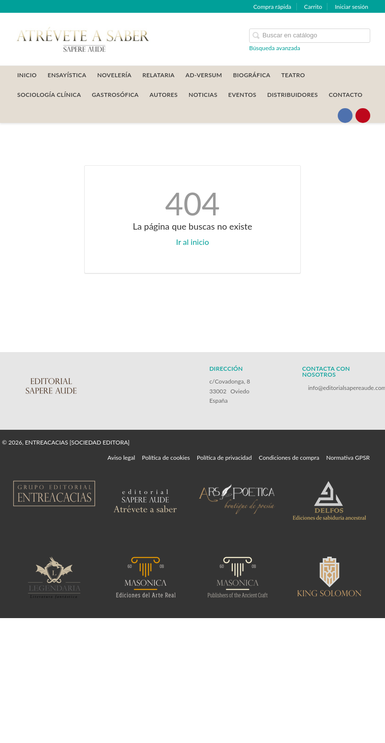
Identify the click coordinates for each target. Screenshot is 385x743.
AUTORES (164, 94)
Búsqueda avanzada (274, 48)
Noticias (203, 94)
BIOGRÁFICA (251, 75)
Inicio (27, 75)
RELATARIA (158, 75)
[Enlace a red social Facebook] (345, 115)
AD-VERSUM (204, 75)
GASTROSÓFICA (115, 94)
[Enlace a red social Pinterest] (362, 115)
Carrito (313, 6)
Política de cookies (166, 457)
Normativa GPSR (348, 457)
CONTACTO (346, 94)
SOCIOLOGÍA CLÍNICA (49, 94)
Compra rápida (272, 6)
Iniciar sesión (351, 6)
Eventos (242, 94)
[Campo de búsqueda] (309, 36)
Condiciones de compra (288, 457)
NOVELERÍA (114, 75)
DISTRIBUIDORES (292, 94)
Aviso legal (121, 457)
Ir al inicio (192, 241)
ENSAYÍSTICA (67, 75)
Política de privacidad (224, 457)
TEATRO (293, 75)
